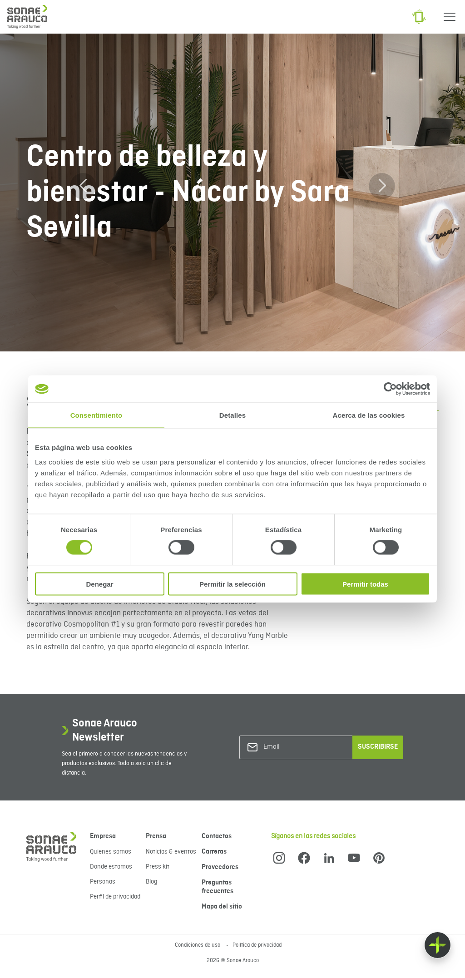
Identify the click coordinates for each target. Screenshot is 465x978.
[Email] (300, 747)
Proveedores (220, 867)
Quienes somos (110, 852)
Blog (151, 882)
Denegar (99, 584)
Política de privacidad (257, 945)
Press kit (157, 867)
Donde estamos (111, 867)
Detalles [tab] (232, 415)
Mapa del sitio (222, 906)
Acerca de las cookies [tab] (369, 415)
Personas (102, 882)
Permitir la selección (232, 584)
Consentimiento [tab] (96, 415)
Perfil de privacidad (115, 897)
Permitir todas (365, 584)
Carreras (214, 851)
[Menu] (449, 17)
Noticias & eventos (171, 852)
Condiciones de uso (198, 945)
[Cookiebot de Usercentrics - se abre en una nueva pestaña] (390, 389)
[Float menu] (437, 945)
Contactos (217, 836)
